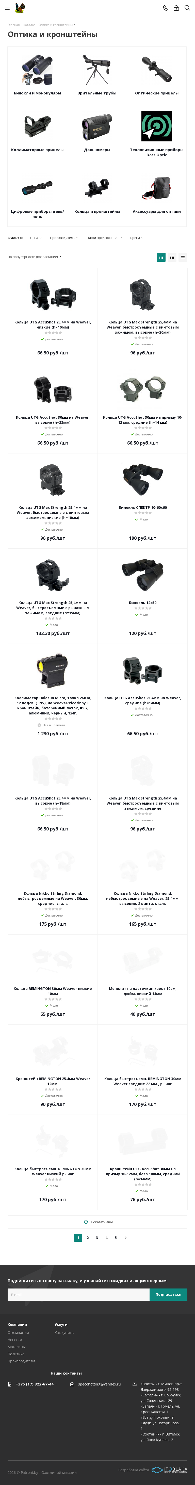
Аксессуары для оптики (157, 211)
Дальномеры (97, 149)
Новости (15, 1339)
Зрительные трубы (97, 92)
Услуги (61, 1324)
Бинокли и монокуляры (37, 92)
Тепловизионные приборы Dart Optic (156, 152)
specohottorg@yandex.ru (99, 1384)
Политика (16, 1353)
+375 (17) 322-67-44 (35, 1383)
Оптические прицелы (156, 92)
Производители (21, 1361)
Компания (17, 1324)
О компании (18, 1332)
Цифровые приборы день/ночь (37, 214)
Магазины (17, 1346)
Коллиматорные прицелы (37, 149)
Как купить (64, 1332)
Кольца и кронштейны (97, 211)
